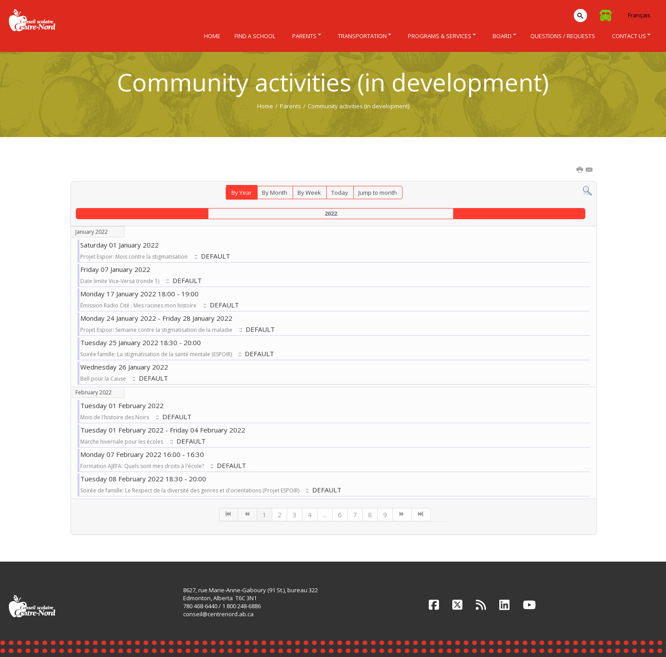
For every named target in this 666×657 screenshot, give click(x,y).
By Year (241, 193)
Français (639, 15)
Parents (290, 106)
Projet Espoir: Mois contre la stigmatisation (134, 256)
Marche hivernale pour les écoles (121, 441)
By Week (309, 193)
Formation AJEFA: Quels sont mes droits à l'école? (142, 466)
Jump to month (377, 193)
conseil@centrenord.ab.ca (218, 614)
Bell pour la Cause (103, 378)
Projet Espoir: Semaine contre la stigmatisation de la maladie (156, 330)
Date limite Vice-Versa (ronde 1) (119, 281)
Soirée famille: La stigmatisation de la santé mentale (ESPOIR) (156, 354)
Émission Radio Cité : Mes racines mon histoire (138, 305)
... (325, 514)
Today (339, 193)
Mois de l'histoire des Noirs (114, 417)
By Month (274, 193)
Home (265, 106)
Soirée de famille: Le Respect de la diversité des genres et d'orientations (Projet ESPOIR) (190, 490)
